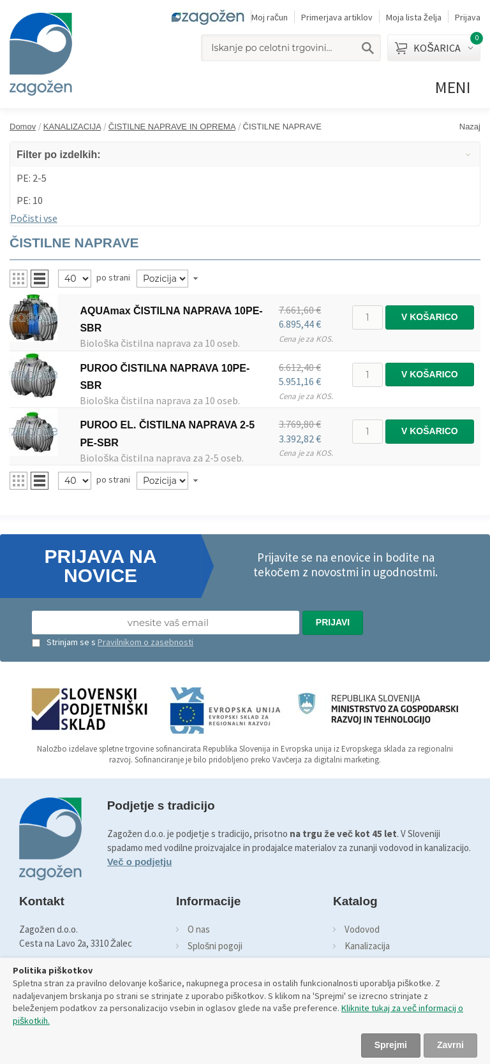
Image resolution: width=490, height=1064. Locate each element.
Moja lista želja (414, 17)
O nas (199, 929)
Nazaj (469, 126)
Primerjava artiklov (337, 17)
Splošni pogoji (215, 946)
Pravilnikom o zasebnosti (145, 642)
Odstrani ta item (473, 176)
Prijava (467, 17)
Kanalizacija (367, 946)
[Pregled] (74, 279)
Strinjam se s (64, 642)
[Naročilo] (162, 279)
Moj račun (269, 17)
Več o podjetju (139, 861)
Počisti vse (33, 218)
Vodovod (362, 929)
